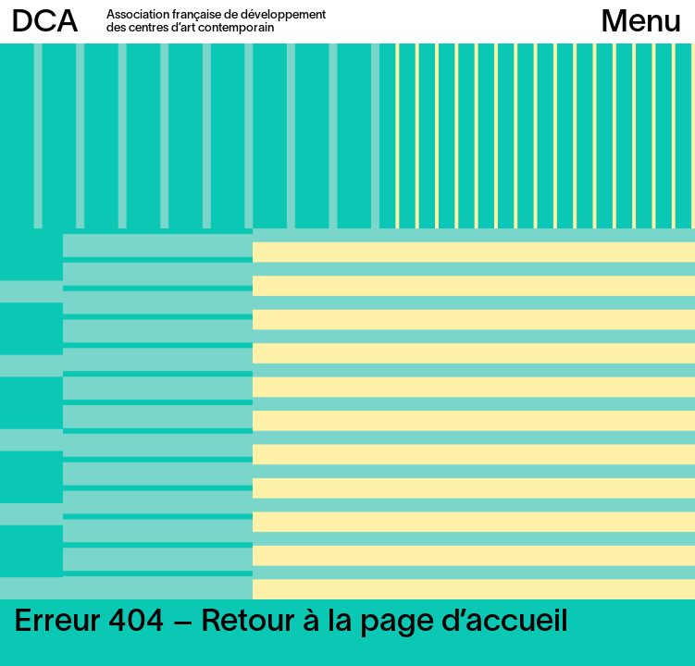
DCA (45, 23)
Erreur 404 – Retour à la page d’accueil (291, 623)
